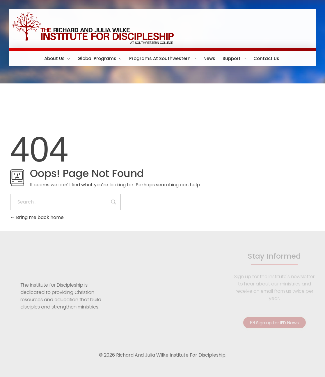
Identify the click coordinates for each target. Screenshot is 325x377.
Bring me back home (37, 217)
